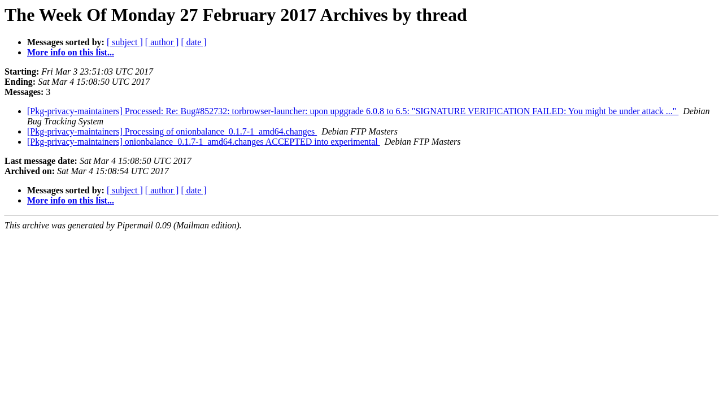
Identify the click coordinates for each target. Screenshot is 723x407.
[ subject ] (125, 42)
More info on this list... (70, 52)
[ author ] (162, 42)
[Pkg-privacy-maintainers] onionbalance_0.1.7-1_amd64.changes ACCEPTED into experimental (203, 141)
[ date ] (193, 42)
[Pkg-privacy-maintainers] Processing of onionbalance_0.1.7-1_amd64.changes (172, 131)
